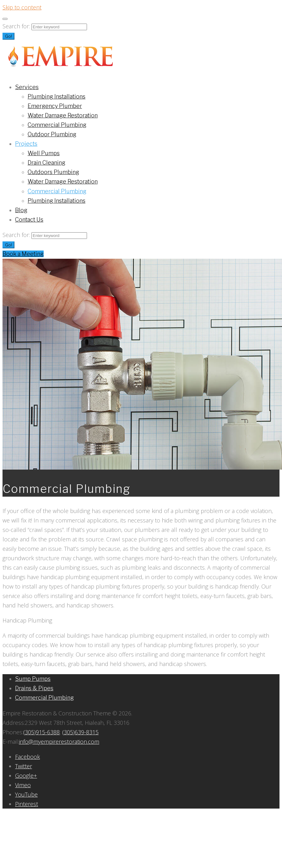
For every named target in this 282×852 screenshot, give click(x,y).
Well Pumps (44, 153)
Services (27, 87)
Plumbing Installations (56, 96)
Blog (21, 210)
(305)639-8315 (80, 732)
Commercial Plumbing (57, 124)
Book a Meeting (23, 254)
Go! (8, 36)
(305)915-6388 (41, 732)
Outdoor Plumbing (52, 134)
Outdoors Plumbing (53, 172)
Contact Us (29, 219)
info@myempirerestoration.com (59, 741)
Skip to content (22, 7)
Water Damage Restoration (63, 115)
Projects (26, 143)
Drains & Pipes (34, 688)
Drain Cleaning (46, 162)
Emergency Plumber (55, 106)
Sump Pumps (33, 678)
